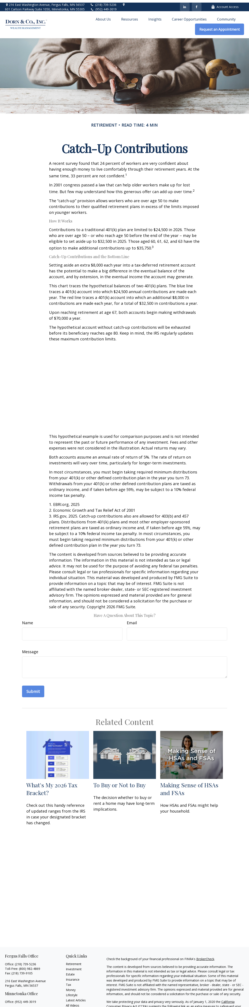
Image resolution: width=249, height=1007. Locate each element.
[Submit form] (33, 689)
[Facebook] (196, 4)
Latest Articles (76, 998)
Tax (68, 982)
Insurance (72, 977)
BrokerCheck (205, 956)
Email (132, 620)
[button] (103, 16)
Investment (74, 966)
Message (30, 649)
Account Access (225, 4)
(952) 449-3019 (106, 7)
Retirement (73, 961)
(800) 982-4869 (29, 966)
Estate (70, 972)
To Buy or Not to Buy (119, 782)
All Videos (72, 1003)
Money (71, 987)
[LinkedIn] (185, 4)
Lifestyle (72, 992)
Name (27, 620)
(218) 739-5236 (103, 2)
